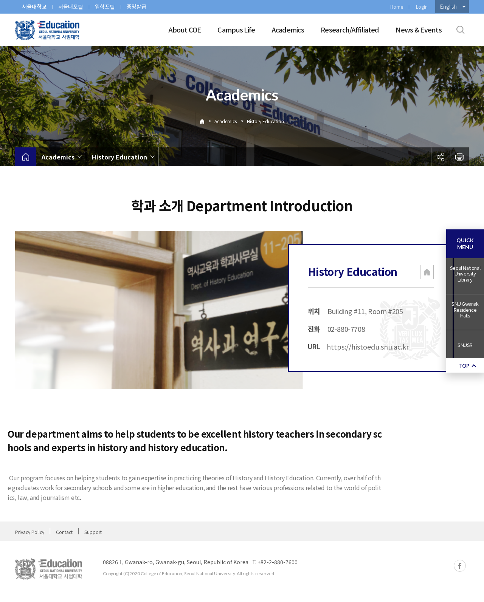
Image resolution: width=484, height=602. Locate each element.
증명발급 (136, 6)
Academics (288, 29)
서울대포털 (70, 6)
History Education (265, 121)
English (448, 6)
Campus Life (236, 29)
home (25, 156)
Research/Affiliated (350, 29)
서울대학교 (34, 6)
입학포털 (105, 6)
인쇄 (459, 156)
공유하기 (440, 156)
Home (396, 6)
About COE (185, 29)
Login (422, 6)
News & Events (419, 29)
